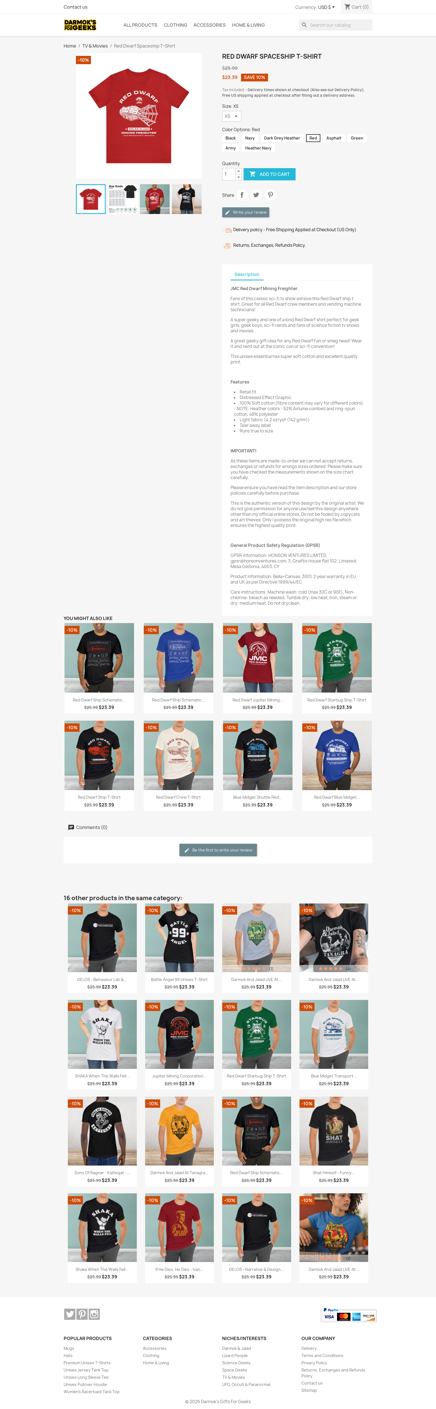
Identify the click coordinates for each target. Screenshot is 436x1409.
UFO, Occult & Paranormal (246, 1384)
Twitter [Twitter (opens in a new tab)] (69, 1314)
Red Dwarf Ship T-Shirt (99, 797)
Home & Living (156, 1362)
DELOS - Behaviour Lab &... (102, 979)
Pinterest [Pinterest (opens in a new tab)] (270, 194)
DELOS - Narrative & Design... (256, 1269)
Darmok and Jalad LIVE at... (256, 979)
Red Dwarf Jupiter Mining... (257, 700)
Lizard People (235, 1355)
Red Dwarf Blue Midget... (337, 797)
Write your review (246, 212)
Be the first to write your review (218, 850)
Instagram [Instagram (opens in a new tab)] (94, 1314)
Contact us (76, 7)
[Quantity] (229, 174)
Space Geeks (234, 1370)
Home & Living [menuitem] (248, 25)
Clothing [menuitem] (175, 25)
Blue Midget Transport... (334, 1076)
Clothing (151, 1355)
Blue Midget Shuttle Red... (257, 797)
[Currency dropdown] (327, 7)
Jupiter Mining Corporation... (179, 1076)
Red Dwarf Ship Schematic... (99, 700)
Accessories (155, 1348)
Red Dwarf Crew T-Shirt (178, 797)
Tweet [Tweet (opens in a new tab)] (256, 194)
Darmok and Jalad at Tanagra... (179, 1172)
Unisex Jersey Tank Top (86, 1370)
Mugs (69, 1348)
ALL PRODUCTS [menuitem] (140, 25)
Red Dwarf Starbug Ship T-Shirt (336, 700)
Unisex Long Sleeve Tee (86, 1377)
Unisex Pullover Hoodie (85, 1384)
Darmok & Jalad (236, 1348)
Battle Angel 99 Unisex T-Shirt (179, 979)
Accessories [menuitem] (210, 25)
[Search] (335, 25)
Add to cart (269, 174)
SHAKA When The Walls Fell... (102, 1076)
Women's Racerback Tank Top (92, 1391)
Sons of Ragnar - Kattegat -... (102, 1172)
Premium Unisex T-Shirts (87, 1362)
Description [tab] (247, 274)
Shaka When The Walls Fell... (102, 1269)
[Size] (231, 116)
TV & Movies (233, 1377)
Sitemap (309, 1390)
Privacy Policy (314, 1362)
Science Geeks (236, 1362)
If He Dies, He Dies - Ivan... (179, 1269)
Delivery (309, 1348)
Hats (68, 1355)
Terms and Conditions (322, 1355)
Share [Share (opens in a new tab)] (241, 194)
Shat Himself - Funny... (334, 1172)
